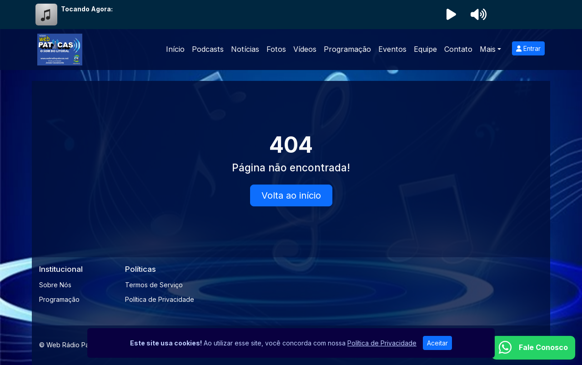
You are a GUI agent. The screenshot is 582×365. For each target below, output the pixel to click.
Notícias (245, 49)
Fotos (276, 49)
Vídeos (304, 49)
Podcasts (208, 49)
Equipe (425, 49)
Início (175, 49)
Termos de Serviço (154, 285)
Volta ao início (291, 195)
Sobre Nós (55, 285)
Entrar (528, 48)
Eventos (392, 49)
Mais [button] (488, 49)
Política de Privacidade (159, 299)
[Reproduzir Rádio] (451, 14)
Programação (347, 49)
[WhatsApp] (533, 348)
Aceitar (437, 343)
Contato (458, 49)
